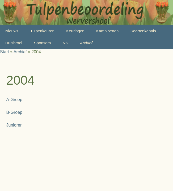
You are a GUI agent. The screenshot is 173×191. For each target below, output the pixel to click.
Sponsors (42, 43)
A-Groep (14, 99)
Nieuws (11, 31)
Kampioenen (107, 31)
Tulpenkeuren (42, 31)
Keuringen (75, 31)
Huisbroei (13, 43)
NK (65, 43)
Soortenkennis (143, 31)
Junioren (14, 125)
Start (4, 52)
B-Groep (14, 112)
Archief (86, 43)
